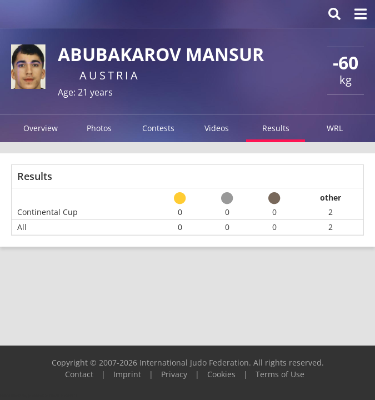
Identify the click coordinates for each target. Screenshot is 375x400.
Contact (79, 374)
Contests (158, 128)
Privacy (174, 374)
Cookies (221, 374)
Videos (216, 128)
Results (275, 128)
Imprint (127, 374)
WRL (335, 128)
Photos (99, 128)
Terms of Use (280, 374)
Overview (40, 128)
